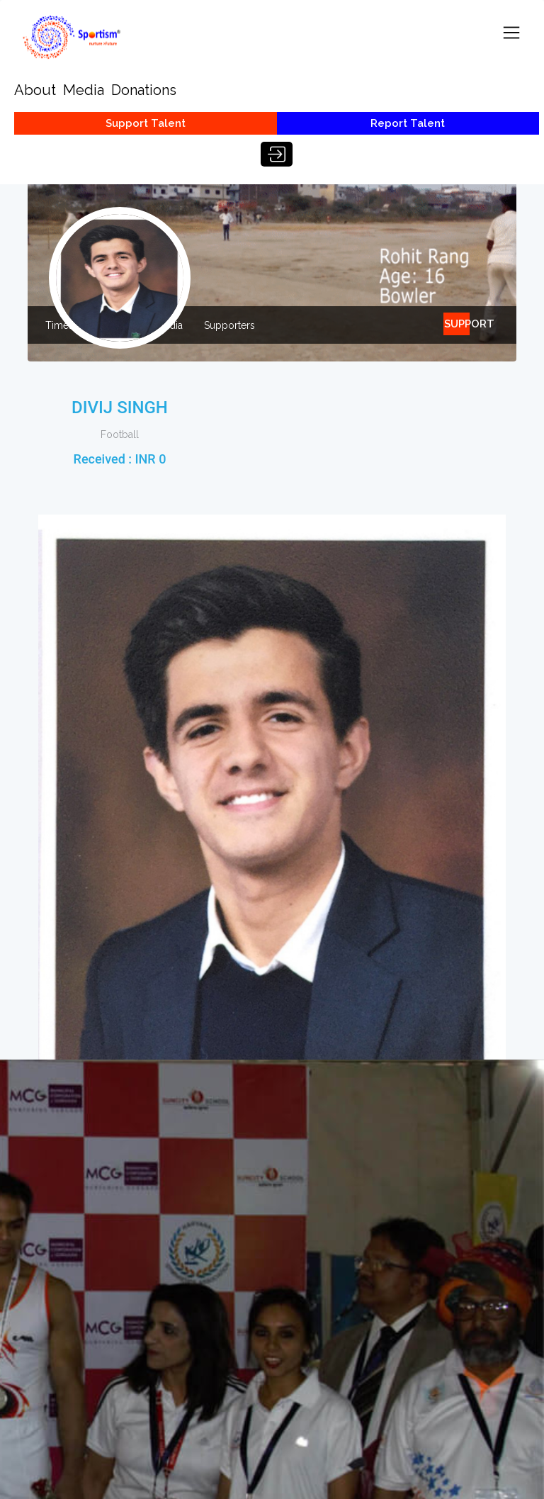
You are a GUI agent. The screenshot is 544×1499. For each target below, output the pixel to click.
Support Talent (146, 123)
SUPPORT (457, 324)
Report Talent (407, 123)
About (35, 90)
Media (83, 90)
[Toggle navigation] (511, 32)
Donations (143, 90)
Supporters (229, 325)
